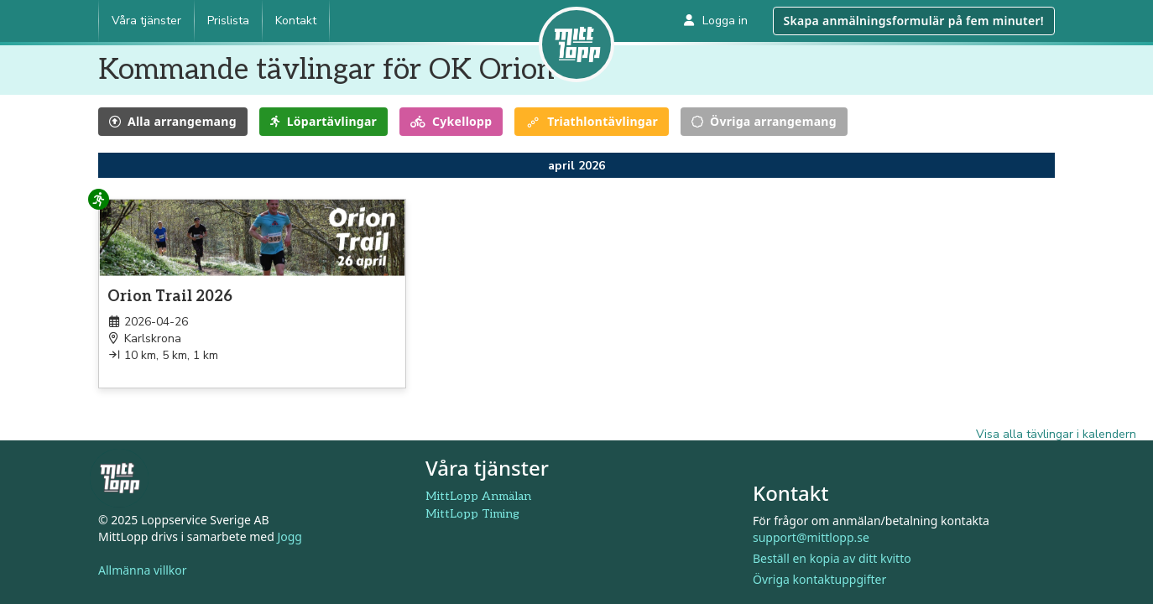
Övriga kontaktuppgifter (819, 579)
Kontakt (295, 21)
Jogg (289, 536)
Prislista (228, 21)
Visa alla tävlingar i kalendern (1056, 434)
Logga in (716, 21)
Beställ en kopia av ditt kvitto (832, 558)
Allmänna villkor (142, 570)
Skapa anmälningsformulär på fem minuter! (914, 21)
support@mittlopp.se (811, 537)
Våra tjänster (146, 21)
